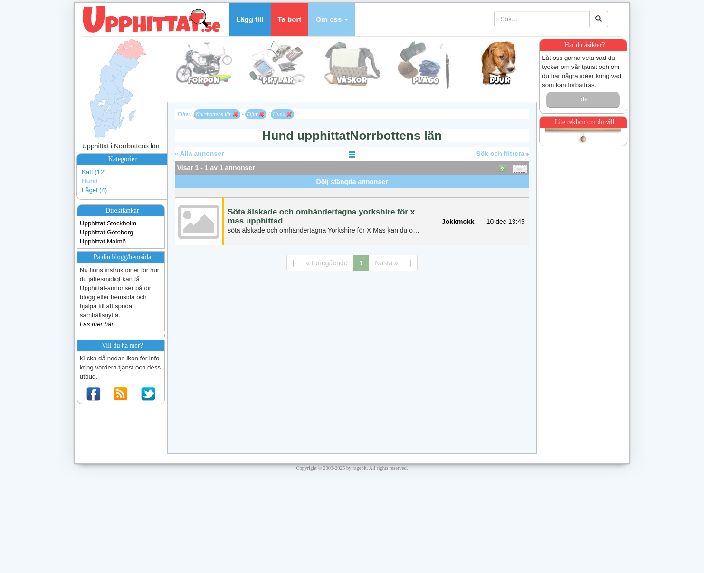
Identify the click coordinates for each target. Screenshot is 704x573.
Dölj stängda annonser (352, 181)
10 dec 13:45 (505, 221)
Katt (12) (94, 171)
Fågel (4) (94, 190)
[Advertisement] (352, 191)
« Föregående (326, 263)
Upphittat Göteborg (106, 232)
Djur (255, 114)
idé (583, 99)
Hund (90, 181)
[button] (331, 19)
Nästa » (386, 263)
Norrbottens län (217, 114)
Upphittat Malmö (103, 241)
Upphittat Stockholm (108, 223)
